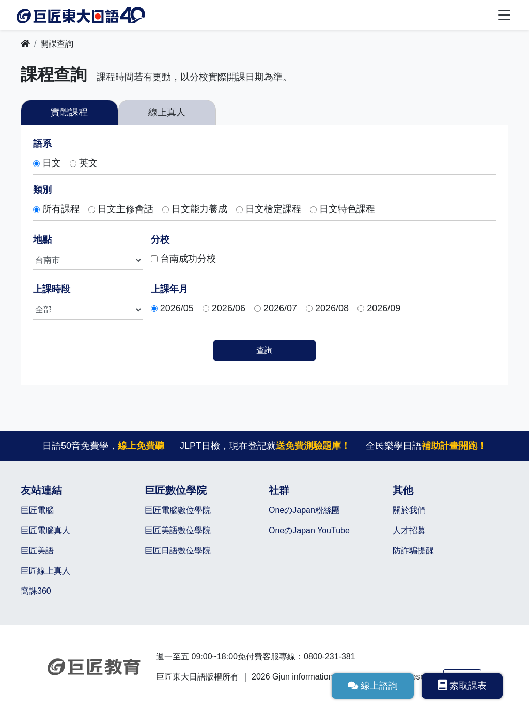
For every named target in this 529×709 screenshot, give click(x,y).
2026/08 (332, 309)
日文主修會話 (125, 209)
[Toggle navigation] (504, 15)
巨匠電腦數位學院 (178, 510)
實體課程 (69, 112)
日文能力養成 (199, 209)
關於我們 (409, 510)
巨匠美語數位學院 (178, 530)
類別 (42, 190)
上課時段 (51, 289)
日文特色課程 (347, 209)
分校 (160, 239)
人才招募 (409, 530)
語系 (42, 144)
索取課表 (462, 685)
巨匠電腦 (37, 510)
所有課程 (61, 209)
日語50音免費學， (103, 446)
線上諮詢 (373, 686)
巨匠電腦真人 (45, 530)
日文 (51, 163)
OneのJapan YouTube (309, 530)
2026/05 (177, 309)
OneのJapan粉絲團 (304, 510)
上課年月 (169, 289)
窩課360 (36, 590)
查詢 (264, 350)
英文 (88, 163)
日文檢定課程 (273, 209)
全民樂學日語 (426, 446)
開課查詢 (56, 43)
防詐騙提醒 (413, 550)
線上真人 (166, 112)
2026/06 (228, 309)
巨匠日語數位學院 (178, 550)
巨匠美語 (37, 550)
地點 (42, 239)
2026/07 (280, 309)
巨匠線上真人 (45, 570)
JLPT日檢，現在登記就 (265, 446)
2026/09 (383, 309)
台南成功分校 (188, 259)
